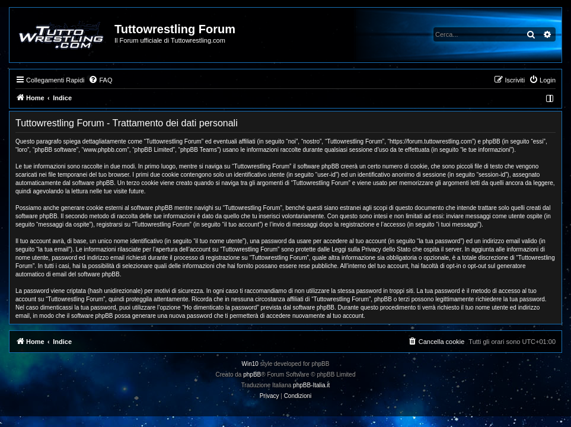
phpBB (252, 374)
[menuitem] (100, 80)
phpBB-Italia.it (311, 385)
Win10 (250, 364)
